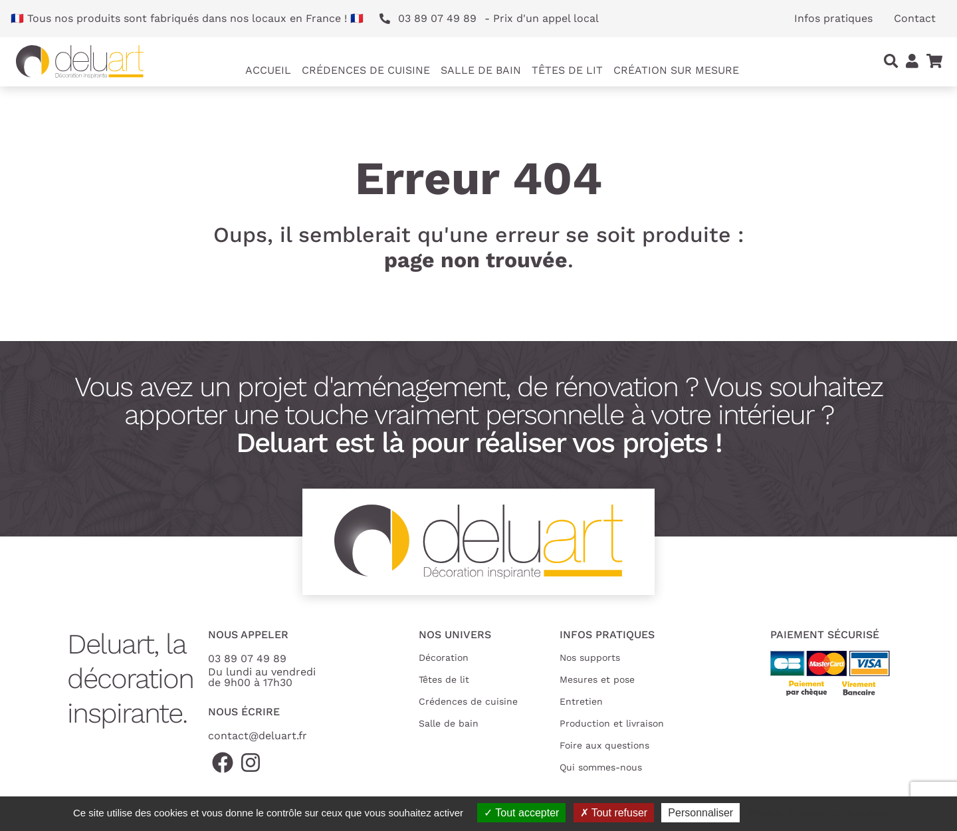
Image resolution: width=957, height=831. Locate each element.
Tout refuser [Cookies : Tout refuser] (614, 812)
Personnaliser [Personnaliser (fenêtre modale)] (700, 812)
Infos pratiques (833, 18)
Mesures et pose (597, 679)
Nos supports (590, 657)
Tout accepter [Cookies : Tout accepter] (521, 812)
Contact (915, 18)
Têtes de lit (444, 679)
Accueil (268, 70)
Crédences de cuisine (468, 701)
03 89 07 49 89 (247, 658)
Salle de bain (448, 723)
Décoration (444, 657)
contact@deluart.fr (257, 735)
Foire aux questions (604, 745)
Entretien (581, 701)
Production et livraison (612, 723)
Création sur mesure (676, 70)
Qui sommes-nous (601, 767)
